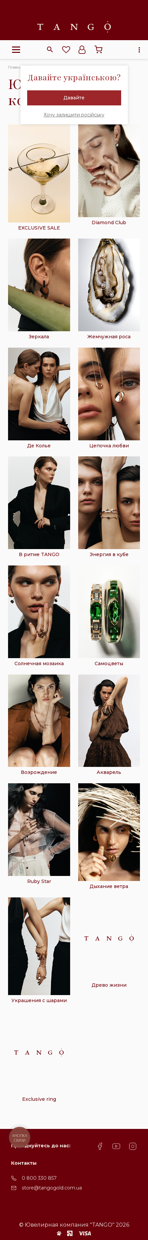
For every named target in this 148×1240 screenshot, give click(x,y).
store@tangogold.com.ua (52, 1188)
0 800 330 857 (39, 1178)
